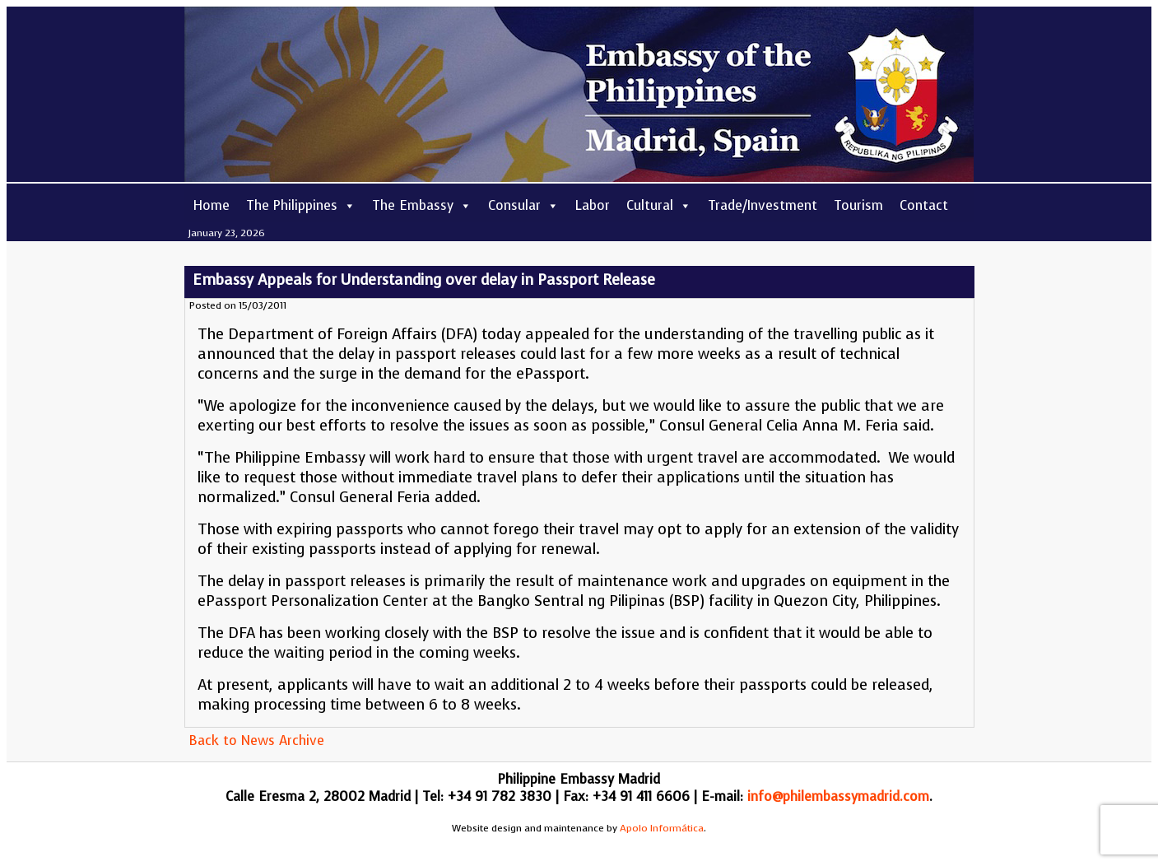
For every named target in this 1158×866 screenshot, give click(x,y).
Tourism (858, 205)
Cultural (658, 205)
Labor (592, 205)
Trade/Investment (762, 205)
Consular (523, 205)
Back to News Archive (256, 740)
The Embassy (422, 205)
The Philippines (301, 205)
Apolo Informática (662, 828)
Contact (924, 205)
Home (211, 205)
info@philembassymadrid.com (838, 796)
